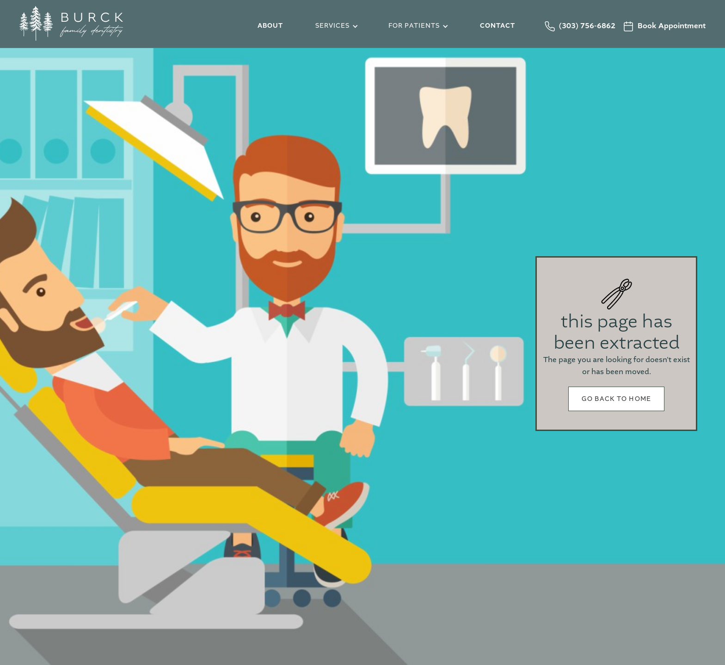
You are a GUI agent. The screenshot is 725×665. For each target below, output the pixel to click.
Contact (497, 25)
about (270, 25)
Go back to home (616, 398)
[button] (335, 26)
